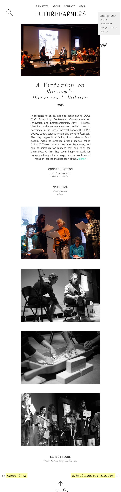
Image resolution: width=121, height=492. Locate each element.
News (82, 6)
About (56, 6)
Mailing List (108, 15)
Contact (69, 6)
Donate (104, 31)
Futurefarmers (60, 14)
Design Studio (109, 27)
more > (82, 159)
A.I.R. (104, 19)
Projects (42, 6)
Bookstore (106, 23)
